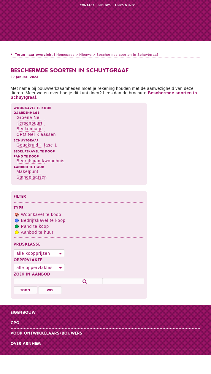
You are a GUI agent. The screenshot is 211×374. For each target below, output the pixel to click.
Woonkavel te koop (32, 108)
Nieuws (105, 5)
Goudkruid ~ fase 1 (37, 145)
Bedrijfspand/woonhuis (41, 160)
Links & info (125, 5)
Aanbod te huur (29, 167)
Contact (87, 5)
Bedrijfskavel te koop (34, 151)
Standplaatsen (32, 177)
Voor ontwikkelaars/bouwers (47, 333)
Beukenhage (30, 128)
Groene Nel (29, 117)
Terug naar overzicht (34, 54)
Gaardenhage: (27, 112)
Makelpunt (28, 171)
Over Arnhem (26, 344)
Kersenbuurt (29, 123)
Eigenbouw (23, 313)
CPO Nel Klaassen (36, 134)
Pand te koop (26, 156)
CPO (15, 323)
